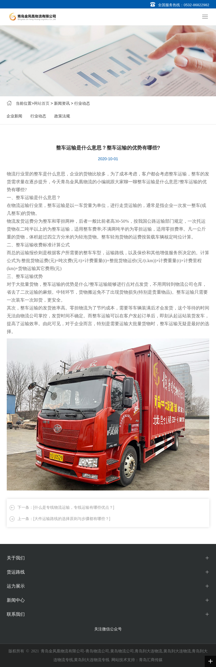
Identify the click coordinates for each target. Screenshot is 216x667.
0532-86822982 (196, 5)
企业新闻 (14, 116)
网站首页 (42, 103)
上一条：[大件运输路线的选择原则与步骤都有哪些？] (63, 518)
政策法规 (62, 116)
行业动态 (38, 116)
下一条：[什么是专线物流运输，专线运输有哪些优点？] (65, 507)
